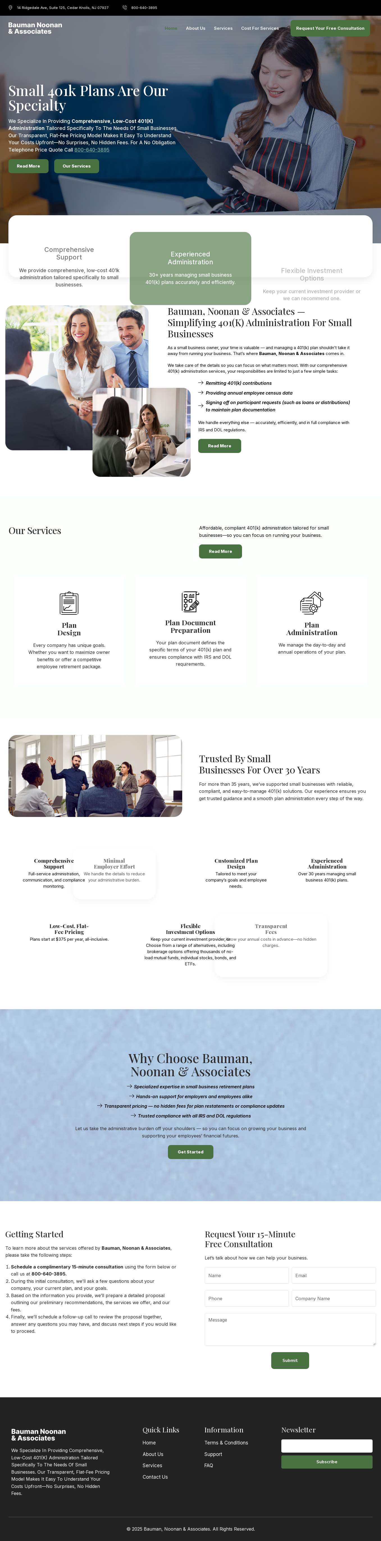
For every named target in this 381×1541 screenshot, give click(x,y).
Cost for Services (260, 28)
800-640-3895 (91, 150)
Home (171, 28)
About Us (196, 28)
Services (223, 28)
